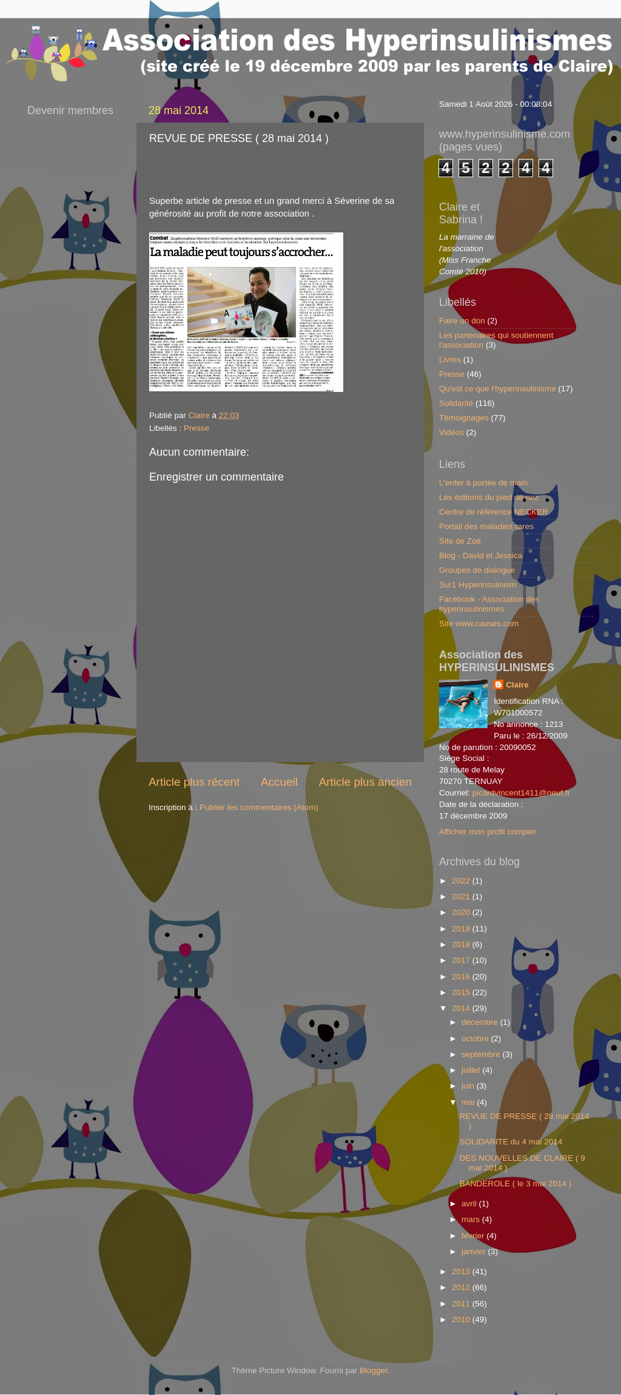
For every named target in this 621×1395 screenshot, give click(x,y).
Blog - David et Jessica (480, 555)
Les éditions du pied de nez (489, 497)
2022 (462, 880)
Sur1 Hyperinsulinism (478, 584)
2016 (462, 976)
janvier (475, 1251)
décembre (481, 1022)
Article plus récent (194, 781)
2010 (462, 1319)
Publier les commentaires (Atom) (259, 807)
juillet (472, 1070)
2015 (462, 992)
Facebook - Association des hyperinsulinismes (489, 604)
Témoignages (464, 417)
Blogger (374, 1370)
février (474, 1235)
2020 (462, 912)
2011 (462, 1303)
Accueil (279, 781)
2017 (462, 960)
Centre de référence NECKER (493, 511)
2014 (462, 1008)
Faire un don (462, 320)
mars (472, 1219)
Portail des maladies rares (486, 526)
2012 (462, 1287)
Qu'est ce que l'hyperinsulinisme (497, 388)
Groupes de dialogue (477, 570)
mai (469, 1102)
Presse (196, 428)
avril (470, 1203)
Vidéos (451, 432)
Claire (517, 684)
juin (469, 1085)
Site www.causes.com (479, 623)
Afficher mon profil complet (487, 831)
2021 (462, 896)
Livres (450, 359)
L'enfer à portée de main (483, 482)
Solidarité (456, 403)
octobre (476, 1038)
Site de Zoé (460, 541)
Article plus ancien (365, 781)
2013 (462, 1271)
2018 (462, 944)
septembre (482, 1054)
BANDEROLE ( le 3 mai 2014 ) (516, 1183)
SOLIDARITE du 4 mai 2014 (511, 1141)
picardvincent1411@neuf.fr (521, 792)
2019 (462, 928)
